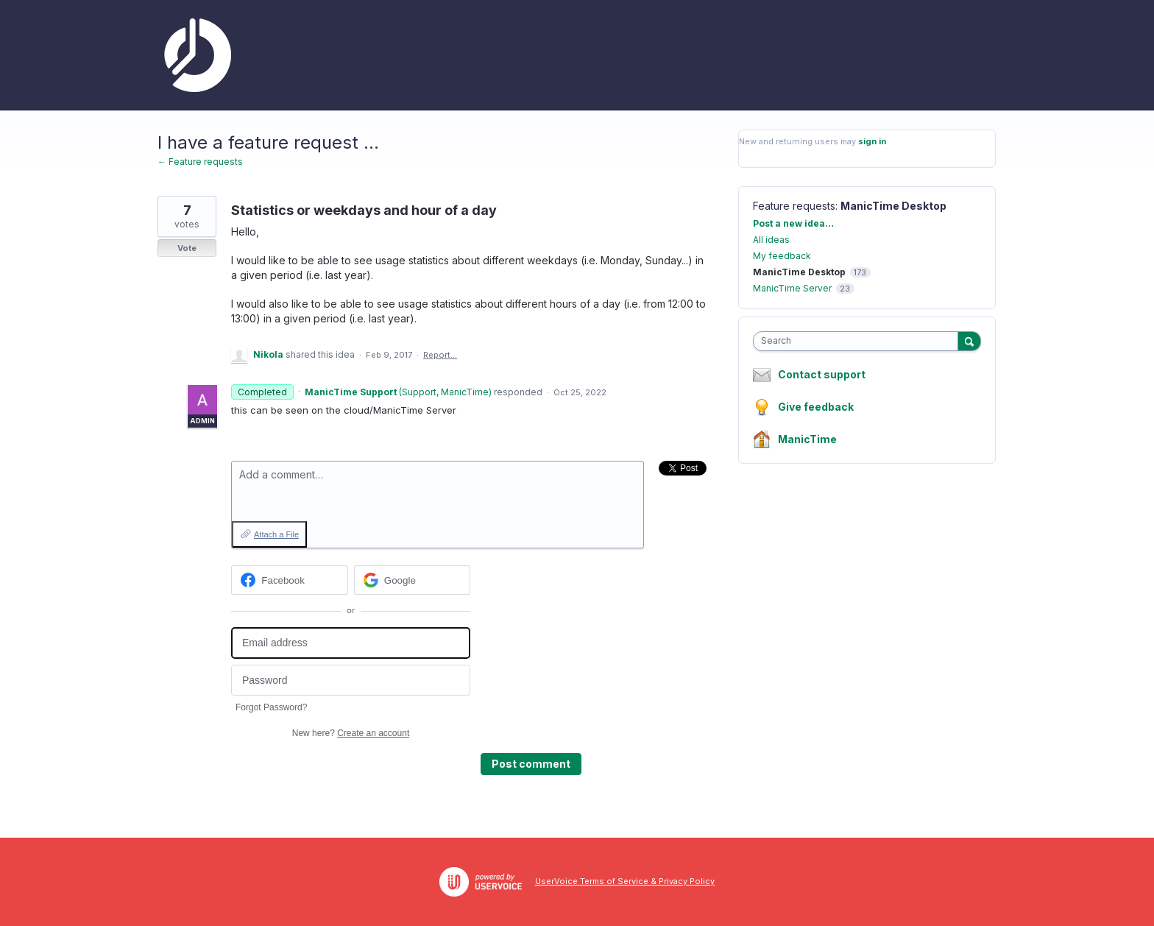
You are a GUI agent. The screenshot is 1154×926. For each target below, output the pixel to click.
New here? (350, 733)
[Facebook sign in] (289, 580)
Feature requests (794, 205)
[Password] (350, 680)
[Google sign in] (412, 580)
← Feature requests (200, 161)
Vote (187, 248)
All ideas (771, 239)
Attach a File (276, 534)
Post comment (531, 763)
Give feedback (816, 406)
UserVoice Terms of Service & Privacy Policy (625, 881)
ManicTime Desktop (893, 205)
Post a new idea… (793, 223)
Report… (440, 355)
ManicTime (807, 439)
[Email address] (350, 643)
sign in (872, 141)
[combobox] (859, 341)
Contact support (822, 375)
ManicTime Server (792, 288)
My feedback (782, 255)
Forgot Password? (271, 707)
